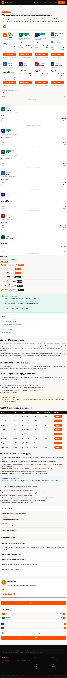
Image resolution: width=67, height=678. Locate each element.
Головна (4, 6)
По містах (50, 2)
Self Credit (36, 664)
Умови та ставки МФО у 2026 (11, 321)
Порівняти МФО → (33, 603)
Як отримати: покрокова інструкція (12, 324)
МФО (33, 2)
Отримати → (58, 416)
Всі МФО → (61, 2)
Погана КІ (53, 664)
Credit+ (35, 662)
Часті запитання (7, 332)
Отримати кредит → (10, 54)
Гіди (56, 2)
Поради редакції (7, 329)
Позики (44, 2)
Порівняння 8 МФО (8, 327)
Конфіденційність (61, 675)
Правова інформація (52, 675)
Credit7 (35, 666)
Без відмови (54, 659)
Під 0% (52, 662)
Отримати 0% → (33, 638)
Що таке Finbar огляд (8, 319)
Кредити (39, 2)
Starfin (35, 659)
